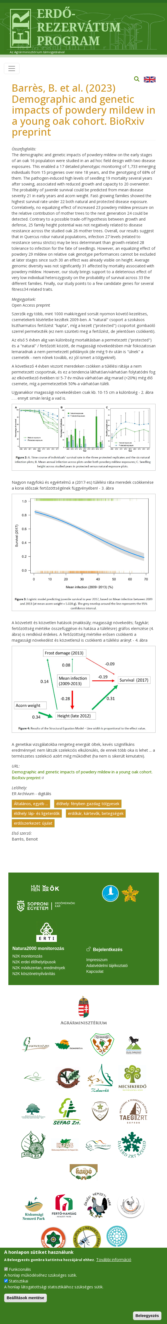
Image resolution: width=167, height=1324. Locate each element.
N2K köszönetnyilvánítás (34, 973)
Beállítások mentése (25, 1298)
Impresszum (97, 959)
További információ (113, 1259)
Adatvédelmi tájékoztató (107, 965)
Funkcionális (20, 1269)
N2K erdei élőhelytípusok (34, 962)
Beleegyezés (147, 1315)
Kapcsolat (94, 971)
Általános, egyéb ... (31, 803)
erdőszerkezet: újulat (33, 823)
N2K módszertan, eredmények (39, 968)
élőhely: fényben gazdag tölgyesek (87, 803)
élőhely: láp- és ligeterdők (37, 813)
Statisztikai (18, 1281)
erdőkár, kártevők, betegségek (96, 813)
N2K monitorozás (27, 956)
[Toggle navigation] (12, 68)
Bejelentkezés (108, 949)
